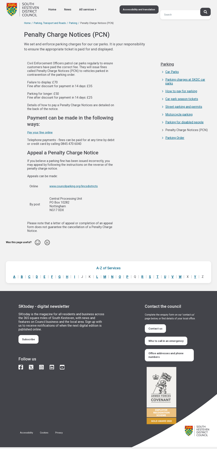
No (47, 242)
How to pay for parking (181, 91)
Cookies (46, 434)
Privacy (61, 434)
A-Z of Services (108, 268)
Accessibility (27, 434)
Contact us (156, 328)
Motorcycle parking (179, 114)
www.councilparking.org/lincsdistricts (74, 186)
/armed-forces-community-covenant (170, 398)
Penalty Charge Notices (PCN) (186, 130)
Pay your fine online (40, 132)
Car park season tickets (181, 99)
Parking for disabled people (184, 122)
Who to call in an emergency (167, 341)
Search (10, 7)
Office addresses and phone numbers (167, 356)
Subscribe (29, 339)
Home (52, 9)
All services (86, 9)
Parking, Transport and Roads (50, 23)
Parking (73, 23)
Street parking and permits (183, 107)
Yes (37, 242)
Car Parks (172, 72)
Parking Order (174, 138)
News (67, 9)
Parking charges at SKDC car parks (185, 81)
